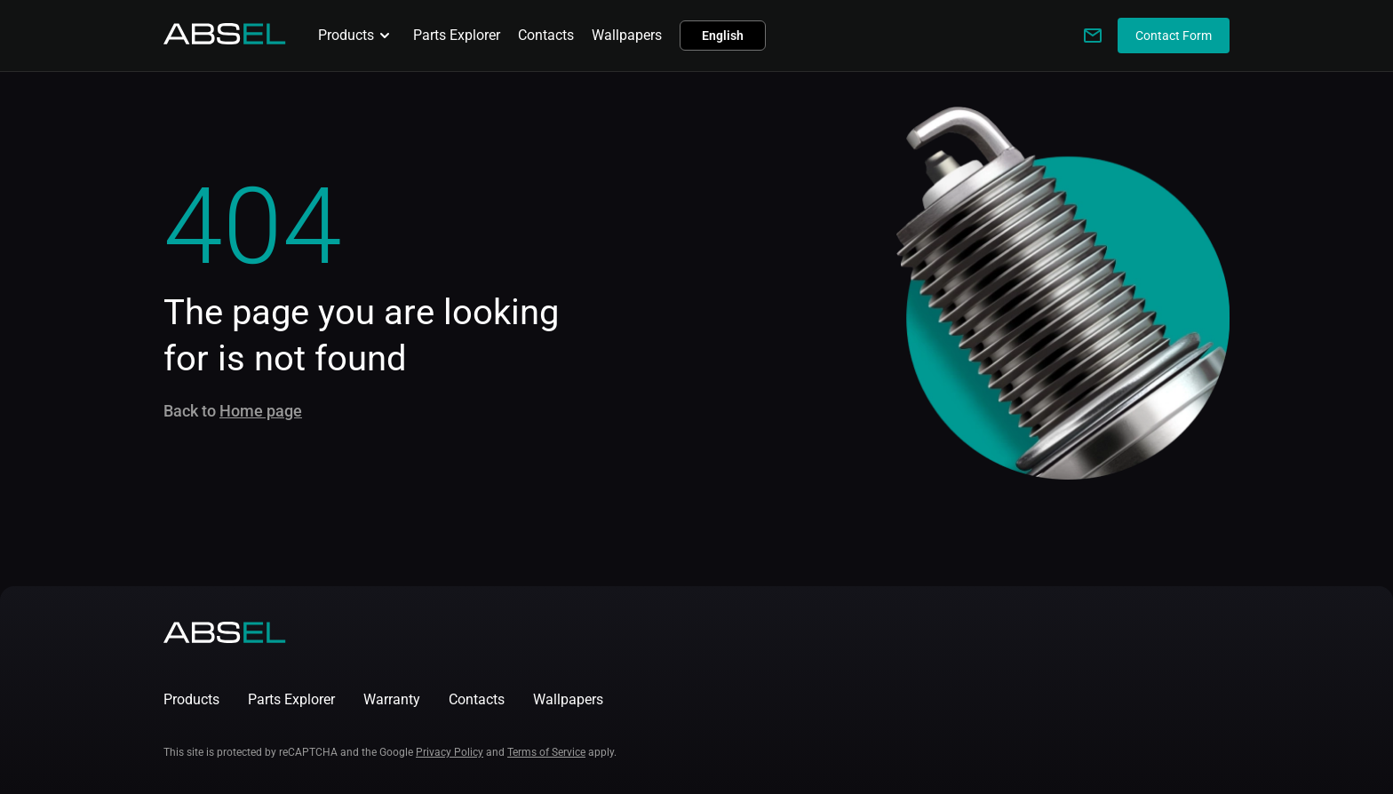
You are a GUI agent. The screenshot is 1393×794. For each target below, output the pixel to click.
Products (356, 35)
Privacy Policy (449, 752)
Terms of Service (546, 752)
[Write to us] (1092, 35)
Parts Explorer (456, 35)
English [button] (723, 35)
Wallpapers (627, 35)
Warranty (391, 699)
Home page (260, 410)
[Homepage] (224, 39)
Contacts (546, 35)
